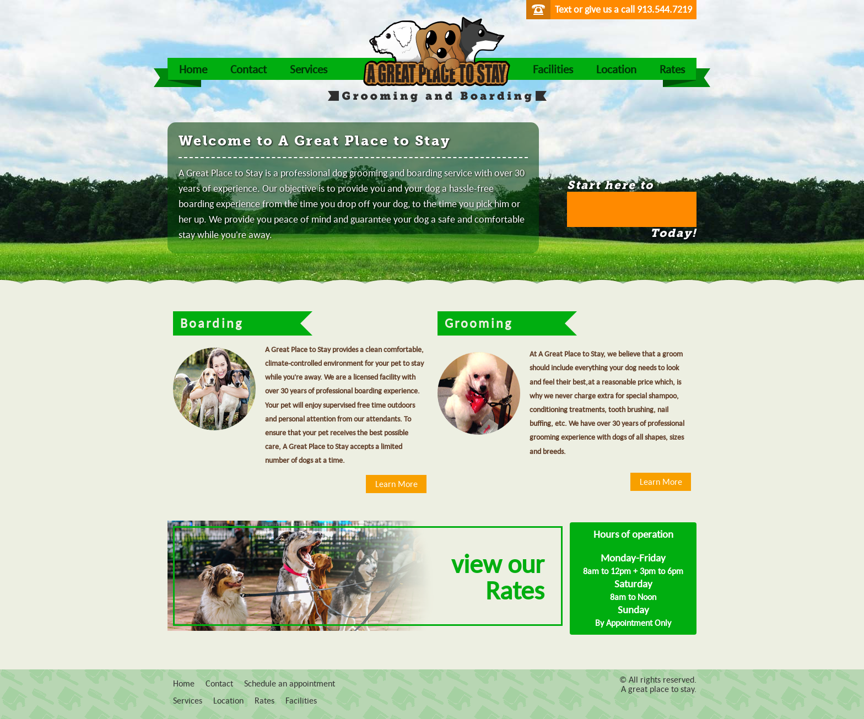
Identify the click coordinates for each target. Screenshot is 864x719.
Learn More (396, 483)
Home (193, 69)
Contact (248, 69)
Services (308, 69)
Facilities (553, 69)
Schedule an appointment (289, 683)
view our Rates (497, 576)
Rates (672, 69)
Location (616, 69)
